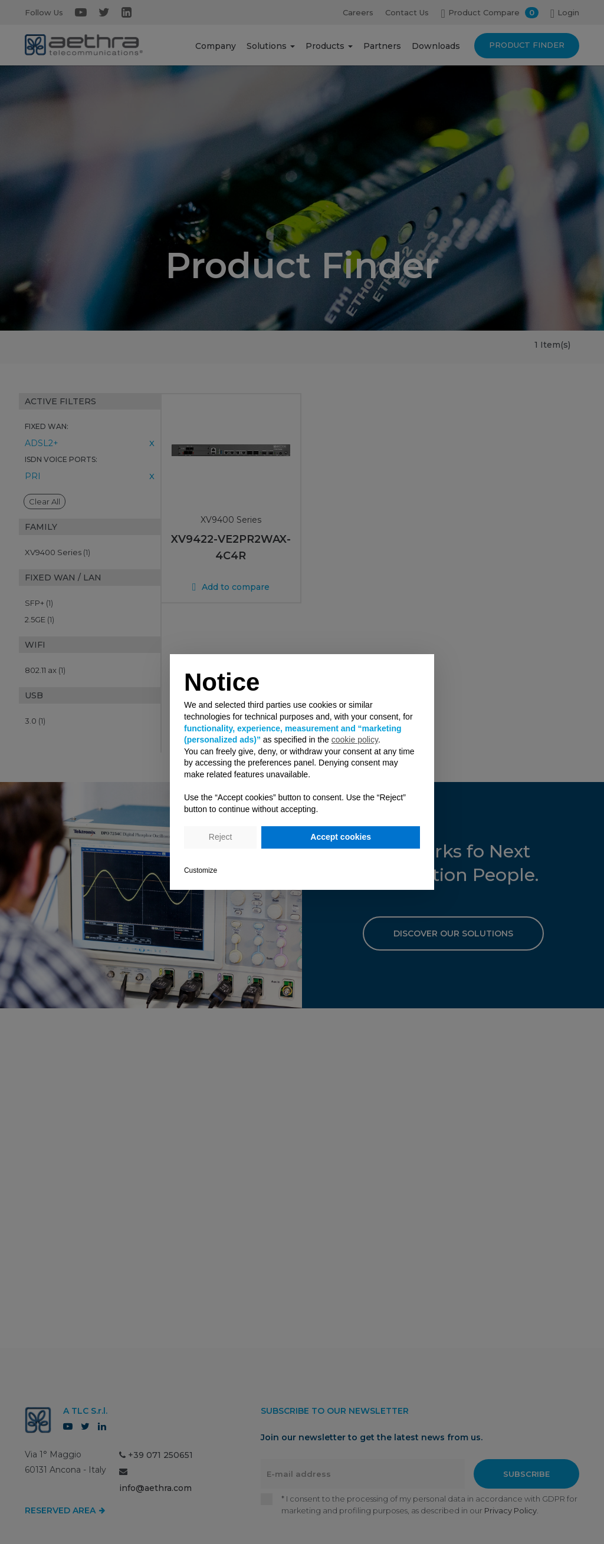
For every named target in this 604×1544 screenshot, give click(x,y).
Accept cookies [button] (340, 837)
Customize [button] (200, 870)
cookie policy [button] (354, 739)
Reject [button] (220, 837)
